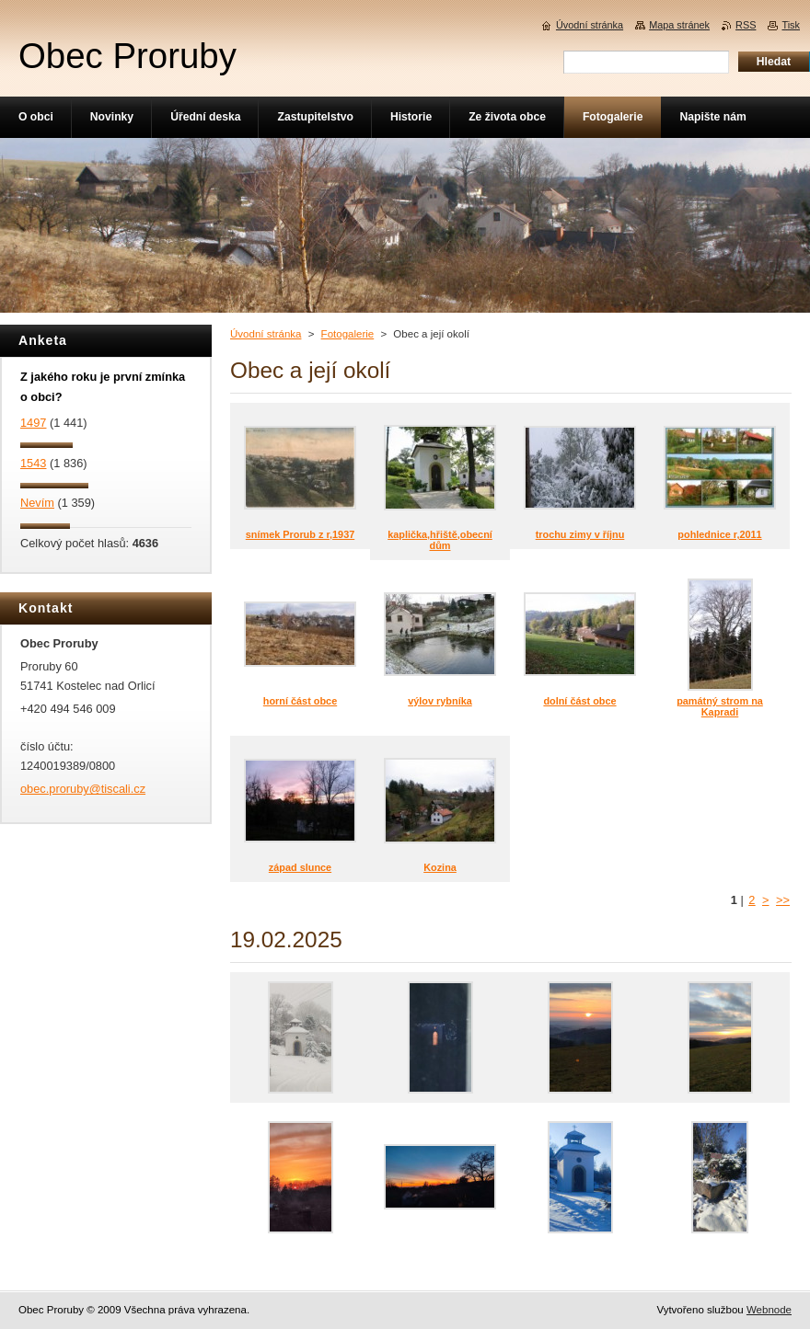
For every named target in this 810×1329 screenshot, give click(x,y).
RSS (745, 24)
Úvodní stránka (265, 333)
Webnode (769, 1309)
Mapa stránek (679, 24)
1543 (33, 463)
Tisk (790, 24)
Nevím (37, 503)
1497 (33, 423)
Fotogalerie (348, 333)
